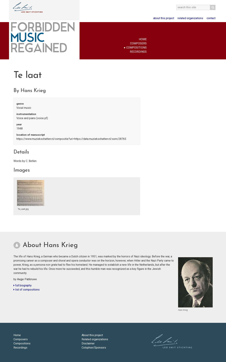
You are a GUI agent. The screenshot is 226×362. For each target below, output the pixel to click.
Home (143, 39)
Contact (211, 18)
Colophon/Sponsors (94, 347)
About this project (163, 18)
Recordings (138, 51)
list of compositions (26, 289)
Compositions (136, 47)
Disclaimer (88, 343)
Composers (138, 43)
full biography (22, 285)
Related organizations (190, 18)
